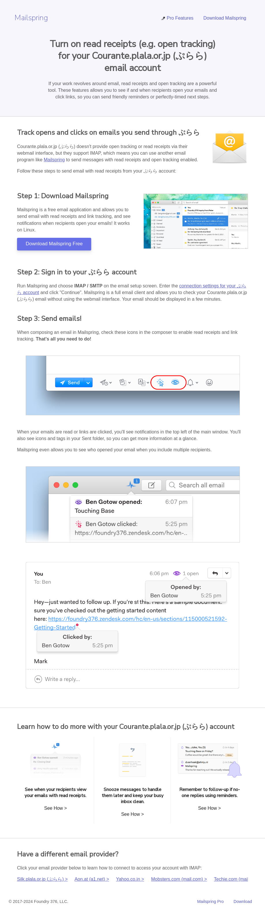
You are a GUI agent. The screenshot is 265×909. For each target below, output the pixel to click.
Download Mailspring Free (54, 243)
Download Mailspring (224, 18)
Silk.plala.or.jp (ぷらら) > (42, 879)
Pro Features (177, 18)
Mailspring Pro (210, 901)
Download (243, 901)
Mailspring (31, 18)
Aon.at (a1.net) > (91, 879)
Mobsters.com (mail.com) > (179, 879)
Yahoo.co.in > (130, 879)
